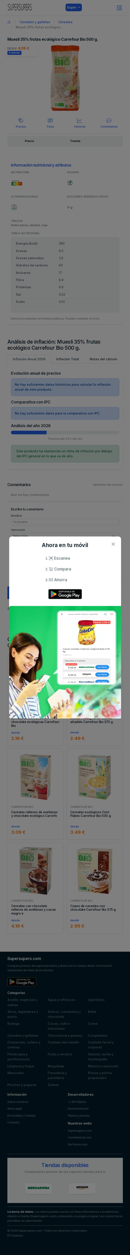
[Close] (113, 544)
